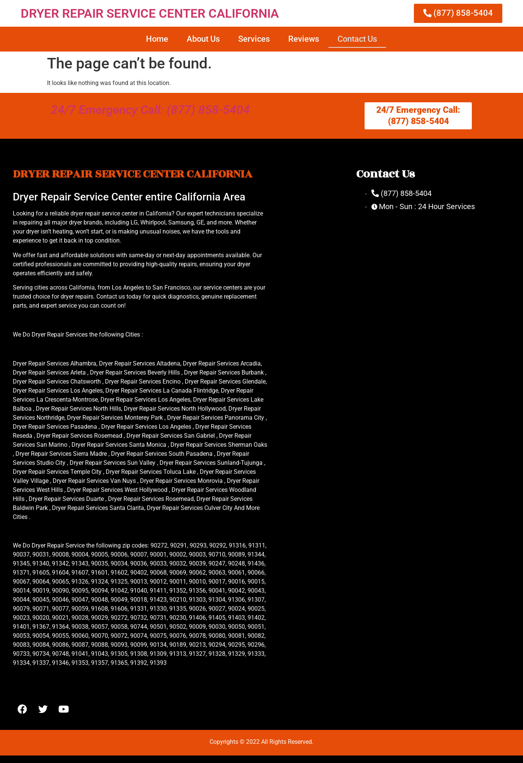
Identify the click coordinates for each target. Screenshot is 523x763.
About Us (203, 39)
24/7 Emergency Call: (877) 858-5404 (150, 110)
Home (157, 39)
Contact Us (357, 39)
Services (254, 39)
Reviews (303, 39)
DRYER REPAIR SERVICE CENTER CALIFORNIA (150, 13)
